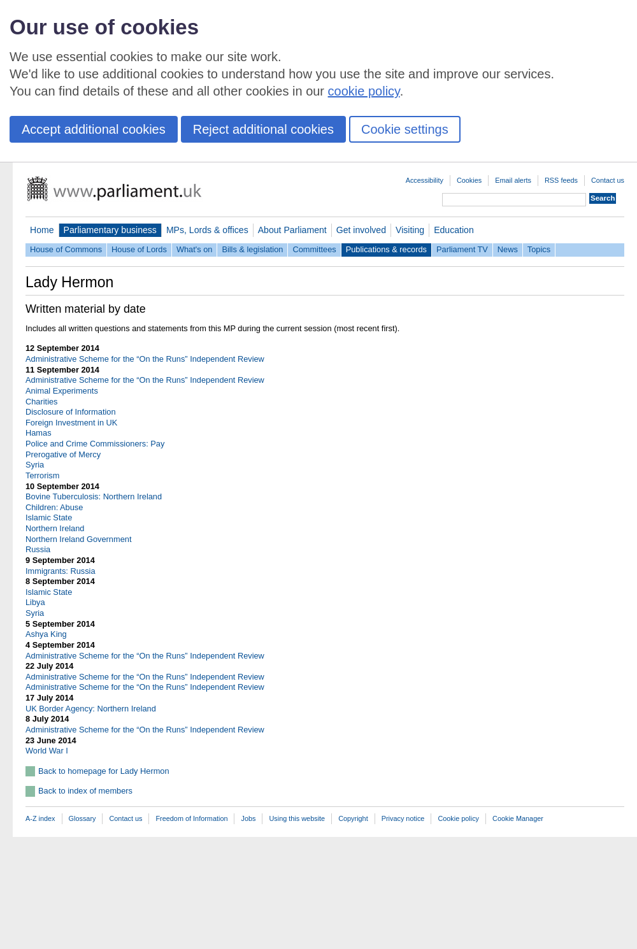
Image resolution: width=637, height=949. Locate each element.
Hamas (38, 433)
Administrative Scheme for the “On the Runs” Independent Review (144, 359)
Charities (41, 401)
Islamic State (48, 517)
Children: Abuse (54, 507)
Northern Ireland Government (78, 539)
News (507, 249)
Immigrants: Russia (60, 571)
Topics (538, 249)
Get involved (361, 230)
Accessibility (424, 180)
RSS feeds (561, 180)
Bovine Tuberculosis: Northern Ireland (93, 496)
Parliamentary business (110, 230)
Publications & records (386, 249)
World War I (46, 750)
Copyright (353, 818)
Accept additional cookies (94, 129)
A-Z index (40, 818)
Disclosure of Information (70, 412)
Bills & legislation (252, 249)
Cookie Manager (517, 818)
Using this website (297, 818)
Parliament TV (462, 249)
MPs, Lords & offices (207, 230)
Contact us (607, 180)
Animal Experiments (61, 391)
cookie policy (364, 91)
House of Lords (139, 249)
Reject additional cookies (263, 129)
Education (454, 230)
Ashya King (46, 634)
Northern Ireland (54, 528)
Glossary (82, 818)
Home (42, 230)
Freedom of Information (191, 818)
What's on (194, 249)
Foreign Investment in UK (71, 422)
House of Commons (66, 249)
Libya (35, 602)
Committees (314, 249)
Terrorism (42, 475)
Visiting (410, 230)
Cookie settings (404, 129)
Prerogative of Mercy (63, 454)
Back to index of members (85, 791)
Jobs (248, 818)
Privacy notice (403, 818)
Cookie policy (458, 818)
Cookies (469, 180)
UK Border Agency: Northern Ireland (90, 708)
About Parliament (292, 230)
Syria (34, 464)
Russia (37, 549)
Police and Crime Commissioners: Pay (94, 443)
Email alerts (513, 180)
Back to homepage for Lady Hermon (103, 771)
